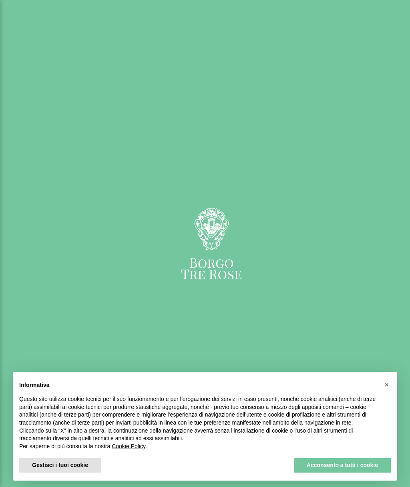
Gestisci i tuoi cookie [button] (60, 465)
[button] (386, 384)
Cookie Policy (128, 446)
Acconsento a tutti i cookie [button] (342, 465)
